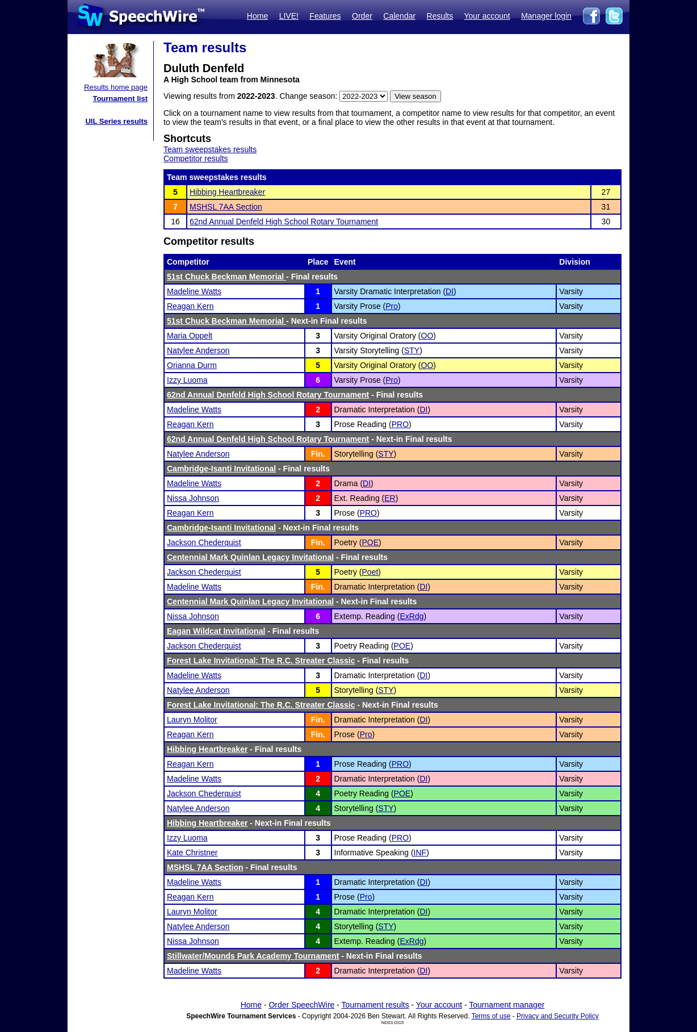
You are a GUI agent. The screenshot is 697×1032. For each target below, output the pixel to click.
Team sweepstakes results (210, 149)
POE (370, 542)
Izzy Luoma (187, 380)
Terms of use (491, 1016)
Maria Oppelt (189, 335)
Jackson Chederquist (204, 542)
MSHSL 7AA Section (226, 206)
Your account (487, 15)
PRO (400, 424)
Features (325, 15)
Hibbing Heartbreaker (227, 192)
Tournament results (375, 1004)
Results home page (116, 87)
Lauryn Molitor (192, 719)
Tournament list (120, 98)
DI (450, 291)
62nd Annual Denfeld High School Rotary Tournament (284, 221)
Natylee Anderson (198, 350)
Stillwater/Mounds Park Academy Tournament (253, 955)
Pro (391, 306)
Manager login (546, 15)
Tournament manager (506, 1004)
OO (427, 335)
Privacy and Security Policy (558, 1016)
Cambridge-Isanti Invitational (221, 468)
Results (440, 15)
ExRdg (411, 616)
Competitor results (195, 158)
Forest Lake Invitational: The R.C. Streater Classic (261, 660)
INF (420, 852)
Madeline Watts (194, 291)
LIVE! (289, 15)
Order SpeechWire (301, 1004)
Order (362, 15)
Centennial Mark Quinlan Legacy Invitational (250, 557)
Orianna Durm (192, 365)
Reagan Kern (190, 306)
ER (389, 498)
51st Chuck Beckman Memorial (226, 276)
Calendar (399, 15)
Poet (370, 571)
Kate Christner (192, 852)
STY (411, 350)
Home (257, 15)
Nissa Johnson (193, 498)
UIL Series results (116, 121)
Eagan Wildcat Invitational (216, 631)
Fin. (318, 453)
